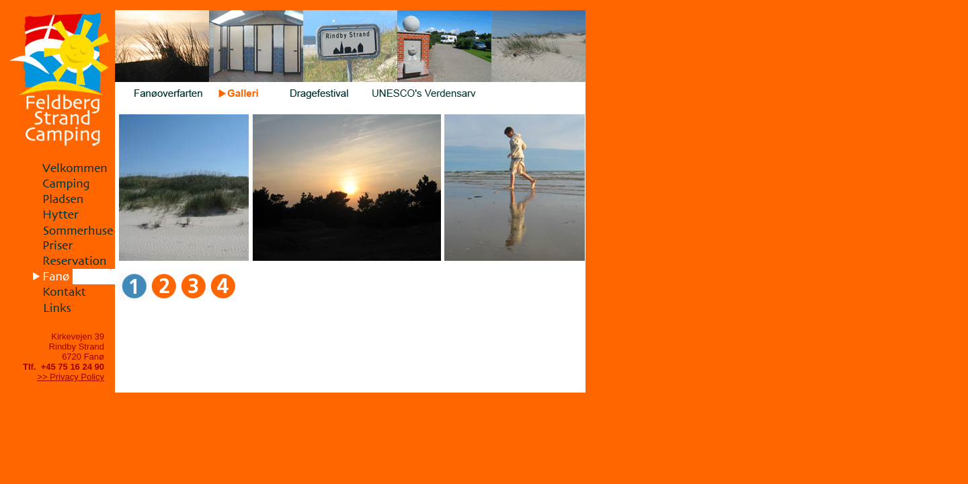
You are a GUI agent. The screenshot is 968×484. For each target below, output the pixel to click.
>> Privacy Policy (70, 377)
